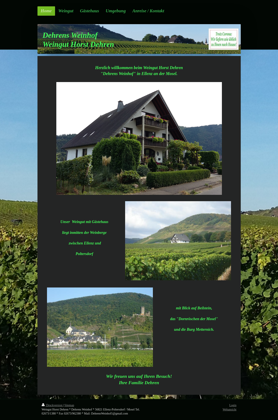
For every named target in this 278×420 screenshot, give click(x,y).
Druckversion (52, 405)
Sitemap (69, 405)
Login (232, 405)
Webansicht (230, 409)
